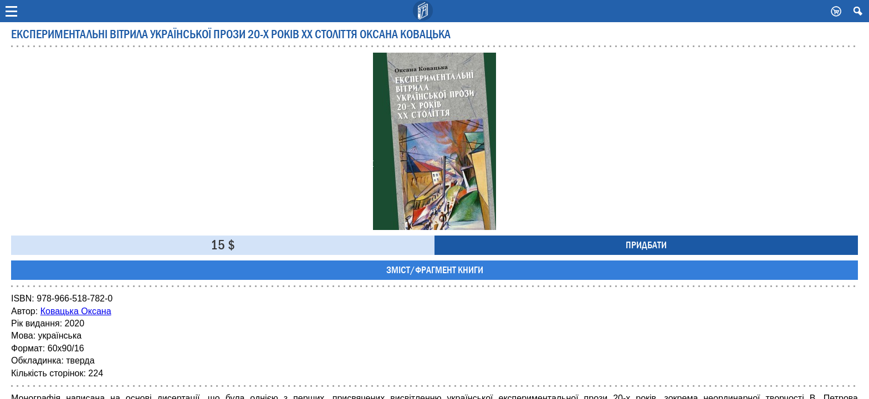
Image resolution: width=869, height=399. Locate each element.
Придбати (646, 245)
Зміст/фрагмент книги (434, 270)
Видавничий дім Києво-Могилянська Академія (423, 11)
